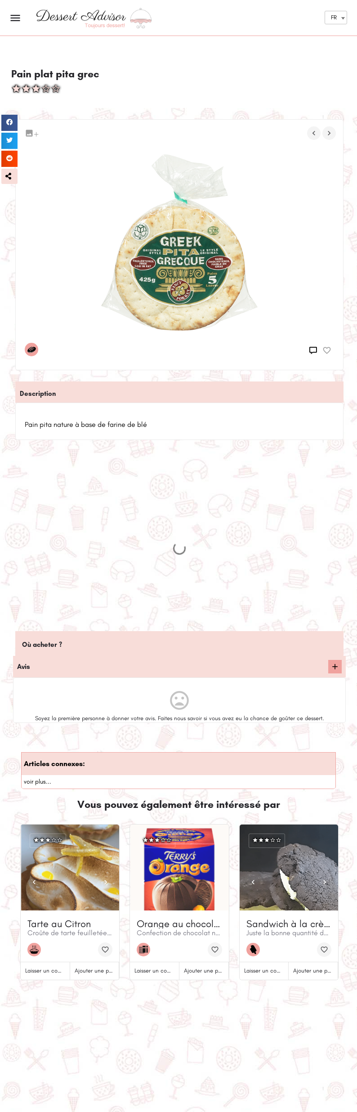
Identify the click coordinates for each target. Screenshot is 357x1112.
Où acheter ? (42, 645)
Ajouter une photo (97, 970)
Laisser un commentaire (54, 970)
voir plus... (37, 781)
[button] (9, 176)
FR (334, 17)
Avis (23, 667)
